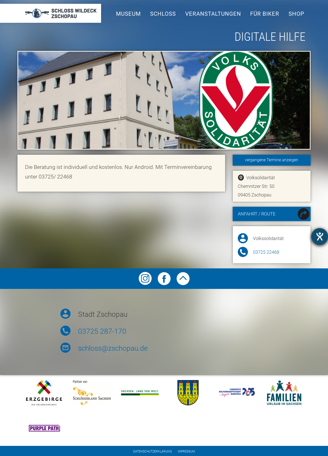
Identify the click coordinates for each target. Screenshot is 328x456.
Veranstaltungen (213, 14)
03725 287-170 (102, 331)
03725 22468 (266, 252)
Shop (296, 14)
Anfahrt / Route (273, 214)
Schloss (163, 14)
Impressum (186, 451)
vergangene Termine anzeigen (271, 159)
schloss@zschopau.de (113, 348)
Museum (128, 14)
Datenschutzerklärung (152, 451)
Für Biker (264, 14)
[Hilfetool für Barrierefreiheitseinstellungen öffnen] (319, 236)
